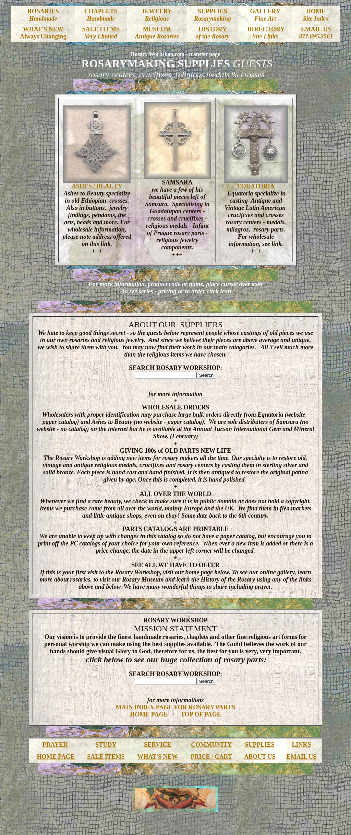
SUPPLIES (212, 11)
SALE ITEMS (101, 29)
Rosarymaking (212, 18)
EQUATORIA (256, 186)
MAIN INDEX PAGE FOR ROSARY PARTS (175, 707)
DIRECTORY (266, 29)
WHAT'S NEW (43, 29)
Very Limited (101, 36)
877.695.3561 (316, 36)
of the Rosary (213, 36)
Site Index (316, 18)
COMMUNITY (211, 744)
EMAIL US (316, 29)
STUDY (105, 744)
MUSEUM (157, 29)
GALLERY (265, 11)
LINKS (301, 744)
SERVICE (157, 744)
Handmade (43, 18)
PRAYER (55, 744)
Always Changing (43, 36)
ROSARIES (43, 11)
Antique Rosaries (157, 36)
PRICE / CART (211, 756)
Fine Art (265, 18)
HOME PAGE (149, 714)
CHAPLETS (101, 11)
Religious (157, 18)
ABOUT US (259, 756)
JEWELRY (157, 11)
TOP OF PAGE (201, 714)
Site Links (265, 36)
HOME (316, 11)
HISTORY (212, 29)
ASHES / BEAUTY (97, 186)
